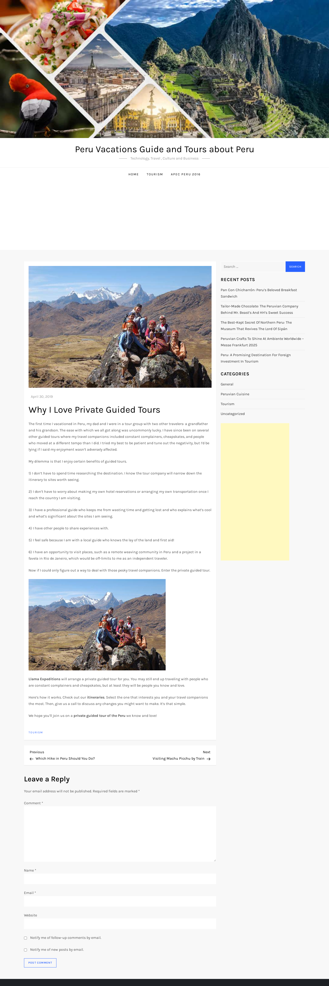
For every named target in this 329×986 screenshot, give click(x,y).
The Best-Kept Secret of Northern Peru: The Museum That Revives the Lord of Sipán (256, 325)
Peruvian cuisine (235, 394)
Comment (33, 803)
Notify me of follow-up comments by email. (65, 937)
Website (30, 915)
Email (30, 893)
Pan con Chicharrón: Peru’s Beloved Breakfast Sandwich (259, 293)
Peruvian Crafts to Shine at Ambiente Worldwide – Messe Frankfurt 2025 (262, 341)
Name (30, 870)
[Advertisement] (164, 216)
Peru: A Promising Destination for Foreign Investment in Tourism (256, 358)
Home (133, 174)
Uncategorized (233, 414)
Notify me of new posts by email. (57, 949)
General (227, 384)
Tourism (155, 174)
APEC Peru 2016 (186, 174)
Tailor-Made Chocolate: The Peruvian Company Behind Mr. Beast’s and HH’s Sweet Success (259, 309)
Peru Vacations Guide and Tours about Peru (164, 149)
